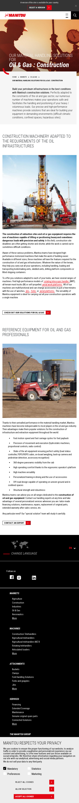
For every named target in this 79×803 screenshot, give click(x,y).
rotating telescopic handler (56, 281)
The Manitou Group (20, 734)
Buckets (15, 669)
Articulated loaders (21, 649)
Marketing (37, 774)
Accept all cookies (34, 796)
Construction (18, 602)
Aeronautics (17, 614)
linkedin (36, 577)
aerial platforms (47, 291)
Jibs (14, 685)
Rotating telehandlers (22, 645)
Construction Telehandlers (24, 634)
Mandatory (12, 768)
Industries (16, 606)
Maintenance (18, 712)
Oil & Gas (16, 610)
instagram (21, 577)
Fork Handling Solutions (23, 677)
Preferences (13, 774)
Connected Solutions (22, 720)
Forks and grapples (20, 681)
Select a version (40, 7)
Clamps (15, 673)
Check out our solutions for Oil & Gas (27, 312)
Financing (16, 704)
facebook (10, 577)
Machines (15, 628)
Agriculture (17, 599)
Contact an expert (17, 523)
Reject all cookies (34, 782)
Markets (14, 593)
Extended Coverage (21, 708)
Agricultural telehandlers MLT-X (26, 642)
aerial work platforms (52, 284)
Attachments (17, 663)
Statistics (36, 768)
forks (33, 291)
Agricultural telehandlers (23, 638)
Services (14, 699)
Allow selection (34, 789)
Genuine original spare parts (25, 716)
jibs (27, 291)
